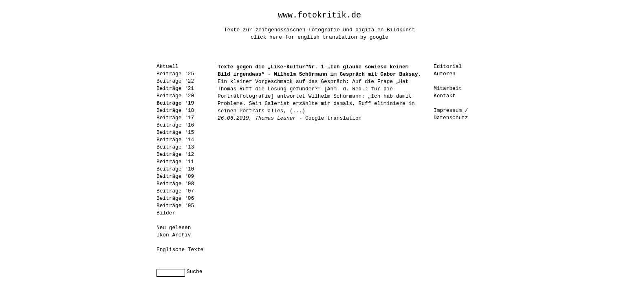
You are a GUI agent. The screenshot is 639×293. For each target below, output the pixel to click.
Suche (194, 272)
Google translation (333, 118)
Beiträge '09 (175, 176)
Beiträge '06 (175, 198)
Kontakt (445, 96)
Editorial (448, 66)
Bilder (165, 213)
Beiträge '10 (175, 169)
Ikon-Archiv (173, 235)
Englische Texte (179, 250)
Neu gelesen (173, 228)
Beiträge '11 (175, 162)
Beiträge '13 (175, 147)
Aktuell (167, 66)
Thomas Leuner (275, 118)
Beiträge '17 (175, 118)
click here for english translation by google (319, 37)
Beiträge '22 (175, 81)
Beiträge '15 (175, 132)
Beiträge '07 (175, 191)
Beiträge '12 (175, 154)
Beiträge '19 (175, 103)
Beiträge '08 (175, 184)
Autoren (445, 74)
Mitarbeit (448, 88)
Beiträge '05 (175, 206)
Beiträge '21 (175, 88)
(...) (297, 111)
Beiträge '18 (175, 110)
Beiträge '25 (175, 74)
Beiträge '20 (175, 96)
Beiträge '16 (175, 125)
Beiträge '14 (175, 140)
